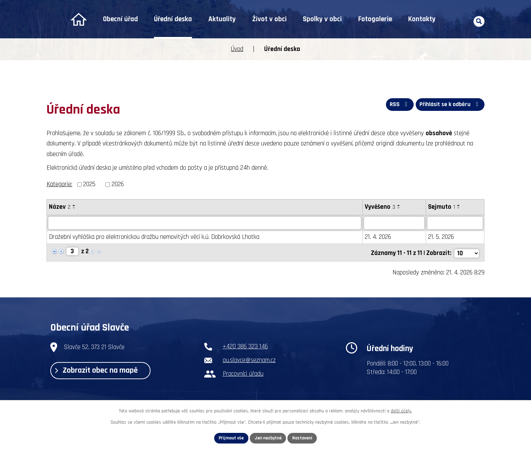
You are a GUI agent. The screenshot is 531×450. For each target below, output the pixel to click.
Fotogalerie (375, 19)
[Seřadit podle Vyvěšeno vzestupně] (399, 205)
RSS (398, 105)
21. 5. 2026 (441, 237)
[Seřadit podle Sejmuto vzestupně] (459, 205)
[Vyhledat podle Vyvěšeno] (394, 223)
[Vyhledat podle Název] (204, 223)
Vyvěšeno (380, 207)
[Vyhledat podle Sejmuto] (455, 223)
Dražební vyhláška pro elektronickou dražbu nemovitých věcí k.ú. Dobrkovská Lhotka (154, 237)
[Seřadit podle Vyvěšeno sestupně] (399, 208)
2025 (89, 184)
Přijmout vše (230, 438)
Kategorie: (59, 184)
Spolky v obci (322, 19)
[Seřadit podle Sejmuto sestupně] (459, 208)
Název (59, 207)
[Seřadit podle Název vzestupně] (74, 205)
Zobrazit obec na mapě (98, 370)
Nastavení (303, 438)
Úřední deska (173, 19)
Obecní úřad (120, 19)
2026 (118, 184)
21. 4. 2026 (378, 237)
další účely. (401, 411)
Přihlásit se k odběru (449, 105)
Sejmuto (441, 207)
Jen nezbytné (268, 438)
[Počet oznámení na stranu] (466, 252)
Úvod (78, 19)
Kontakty (422, 19)
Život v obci (269, 19)
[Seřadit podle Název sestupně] (74, 208)
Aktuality (222, 19)
